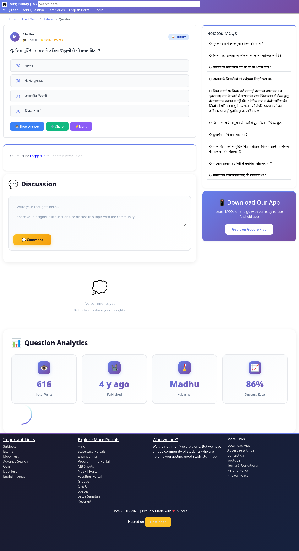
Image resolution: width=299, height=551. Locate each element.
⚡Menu (81, 126)
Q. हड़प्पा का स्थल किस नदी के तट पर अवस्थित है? (240, 67)
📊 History (179, 37)
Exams (8, 451)
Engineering (87, 456)
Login (99, 10)
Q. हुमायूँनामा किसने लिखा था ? (228, 134)
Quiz (6, 466)
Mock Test (11, 456)
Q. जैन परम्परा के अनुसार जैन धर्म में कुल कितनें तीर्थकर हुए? (245, 122)
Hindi (82, 446)
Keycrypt (84, 501)
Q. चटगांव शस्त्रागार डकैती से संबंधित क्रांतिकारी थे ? (240, 163)
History (48, 19)
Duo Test (10, 471)
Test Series (56, 10)
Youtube (233, 460)
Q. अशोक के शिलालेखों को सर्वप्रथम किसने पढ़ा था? (240, 79)
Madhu (28, 34)
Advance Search (15, 461)
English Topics (14, 476)
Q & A (82, 486)
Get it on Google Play (249, 229)
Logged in (37, 156)
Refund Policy (238, 470)
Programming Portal (94, 461)
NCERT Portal (88, 471)
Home (11, 19)
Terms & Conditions (242, 465)
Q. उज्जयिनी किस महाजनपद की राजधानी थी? (237, 175)
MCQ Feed (10, 10)
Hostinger (158, 522)
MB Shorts (86, 466)
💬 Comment (32, 239)
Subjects (9, 446)
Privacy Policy (237, 475)
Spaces (83, 491)
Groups (83, 481)
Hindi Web (29, 19)
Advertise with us (240, 450)
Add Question (33, 10)
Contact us (235, 455)
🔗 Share (57, 126)
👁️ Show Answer (27, 126)
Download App (238, 445)
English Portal (79, 10)
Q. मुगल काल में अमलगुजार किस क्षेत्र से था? (236, 43)
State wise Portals (91, 451)
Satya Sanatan (89, 496)
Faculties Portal (90, 476)
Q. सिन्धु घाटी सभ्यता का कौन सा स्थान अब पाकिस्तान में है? (245, 55)
